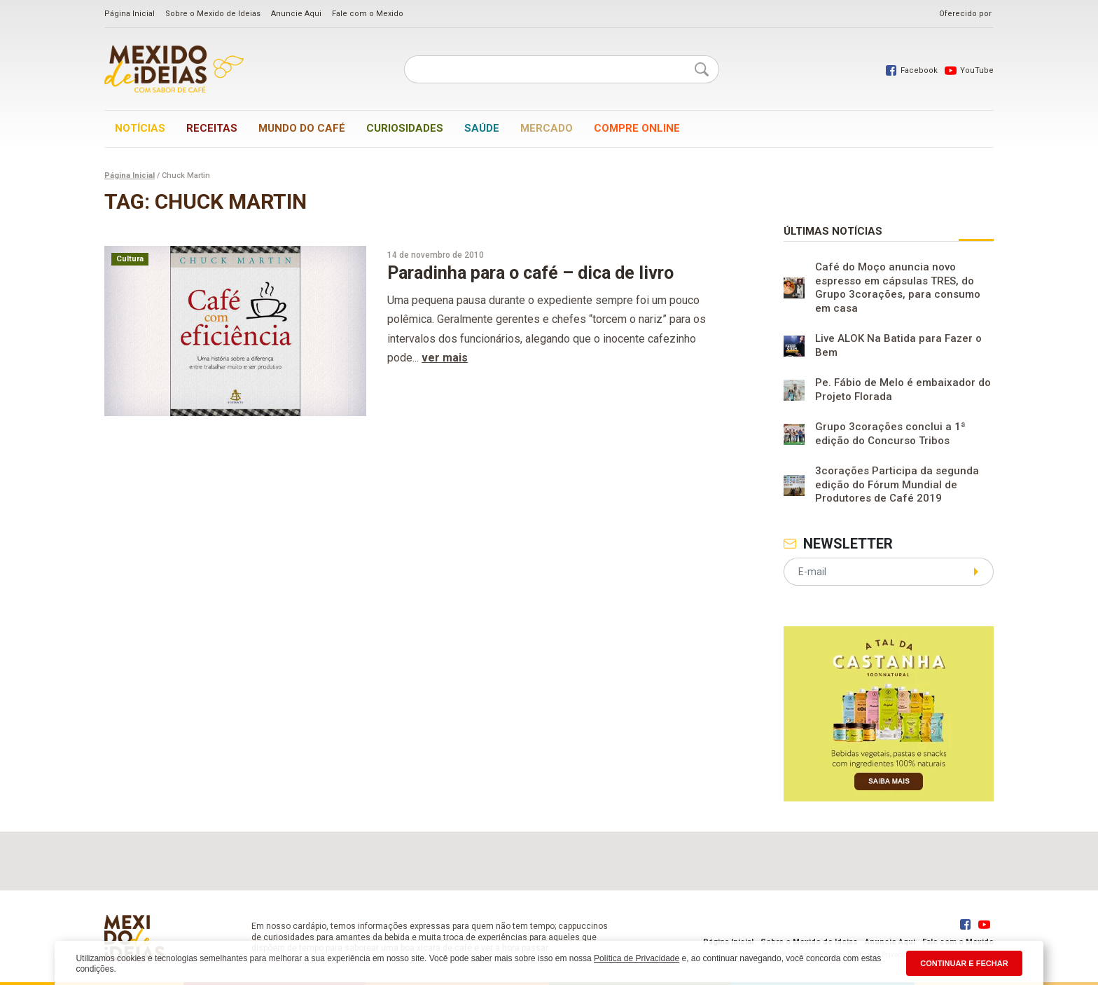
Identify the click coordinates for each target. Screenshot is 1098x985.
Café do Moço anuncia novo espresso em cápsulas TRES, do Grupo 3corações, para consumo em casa (897, 288)
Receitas (211, 128)
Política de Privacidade (636, 958)
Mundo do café (301, 128)
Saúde (481, 128)
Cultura (130, 258)
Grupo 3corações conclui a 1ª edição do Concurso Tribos (890, 433)
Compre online (637, 128)
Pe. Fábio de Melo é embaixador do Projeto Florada (903, 389)
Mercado (546, 128)
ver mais (445, 357)
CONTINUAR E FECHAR (964, 963)
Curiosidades (404, 128)
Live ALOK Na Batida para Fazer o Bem (898, 345)
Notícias (140, 128)
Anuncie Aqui (296, 13)
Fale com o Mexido (367, 13)
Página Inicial (129, 13)
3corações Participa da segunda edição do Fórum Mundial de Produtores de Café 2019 (897, 484)
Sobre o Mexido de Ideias (212, 13)
